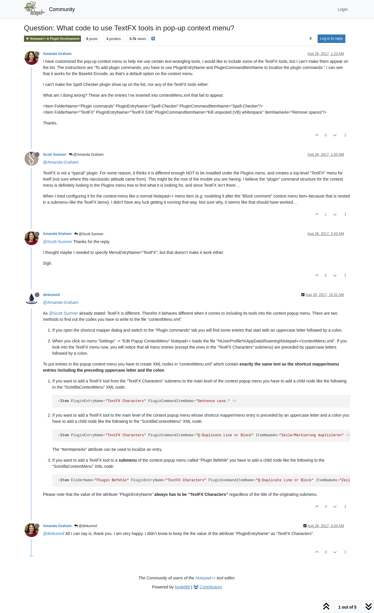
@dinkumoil (85, 526)
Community (62, 9)
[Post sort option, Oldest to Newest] (310, 38)
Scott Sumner (54, 155)
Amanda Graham (57, 54)
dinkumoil (51, 295)
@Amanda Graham (86, 155)
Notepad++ (205, 578)
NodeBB (182, 587)
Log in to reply (331, 39)
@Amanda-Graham (61, 162)
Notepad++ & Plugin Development (52, 39)
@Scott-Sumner (57, 241)
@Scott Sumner (88, 234)
